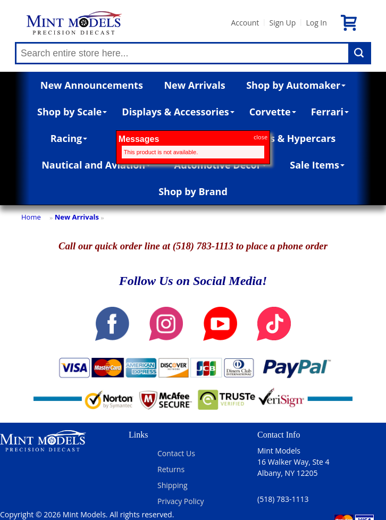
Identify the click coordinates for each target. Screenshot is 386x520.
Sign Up (282, 23)
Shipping (172, 485)
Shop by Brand (193, 191)
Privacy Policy (180, 501)
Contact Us (176, 453)
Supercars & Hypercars (282, 138)
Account (245, 23)
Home (31, 217)
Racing (69, 138)
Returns (170, 469)
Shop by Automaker (296, 85)
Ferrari (330, 111)
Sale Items (317, 164)
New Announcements (91, 85)
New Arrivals (194, 85)
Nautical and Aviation (95, 164)
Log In (316, 23)
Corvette (272, 111)
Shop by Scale (72, 111)
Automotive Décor (220, 164)
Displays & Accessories (178, 111)
